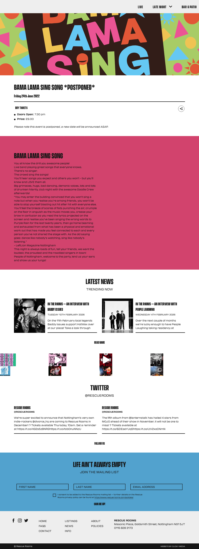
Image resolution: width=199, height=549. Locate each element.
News (69, 526)
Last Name (84, 487)
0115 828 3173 (123, 528)
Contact (45, 531)
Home (43, 521)
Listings (71, 521)
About (96, 521)
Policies (97, 526)
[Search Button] (180, 6)
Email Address (144, 487)
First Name (27, 487)
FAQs (42, 526)
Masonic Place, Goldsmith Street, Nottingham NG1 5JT (149, 524)
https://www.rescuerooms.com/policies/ (113, 497)
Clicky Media (178, 546)
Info (68, 531)
